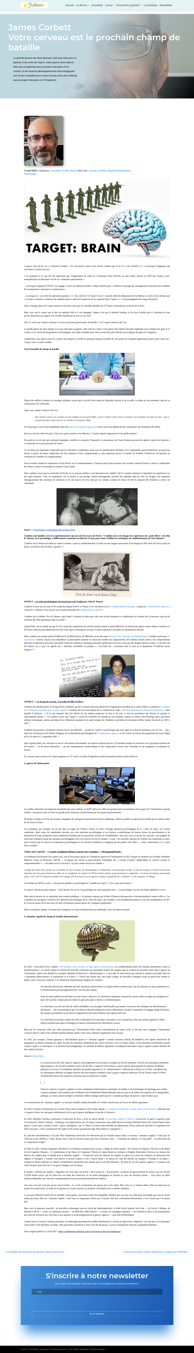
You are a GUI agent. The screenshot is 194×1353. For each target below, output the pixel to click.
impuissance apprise (109, 733)
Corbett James (69, 170)
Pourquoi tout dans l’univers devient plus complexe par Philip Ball (155, 1252)
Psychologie (30, 174)
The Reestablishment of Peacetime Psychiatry (143, 710)
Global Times (38, 1056)
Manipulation (124, 170)
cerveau (93, 170)
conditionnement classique (123, 606)
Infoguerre (112, 170)
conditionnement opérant (91, 610)
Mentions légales (98, 1349)
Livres (108, 5)
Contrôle (102, 170)
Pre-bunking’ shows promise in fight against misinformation (87, 967)
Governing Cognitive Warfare (120, 1119)
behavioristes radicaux (158, 606)
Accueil (69, 5)
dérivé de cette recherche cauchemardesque (127, 636)
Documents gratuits (127, 5)
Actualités (97, 5)
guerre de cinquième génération (83, 427)
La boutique (150, 5)
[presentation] (53, 1303)
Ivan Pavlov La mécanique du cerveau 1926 (54, 530)
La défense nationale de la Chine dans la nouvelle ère (131, 1109)
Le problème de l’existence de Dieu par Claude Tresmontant (35, 1252)
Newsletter (165, 5)
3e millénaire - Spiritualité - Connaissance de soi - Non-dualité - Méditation (58, 1349)
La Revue (81, 5)
